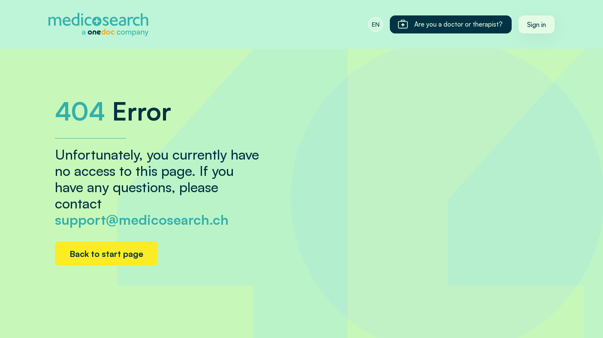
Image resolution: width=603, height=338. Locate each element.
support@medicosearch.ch (142, 219)
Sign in (536, 25)
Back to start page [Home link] (106, 253)
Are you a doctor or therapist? (450, 24)
